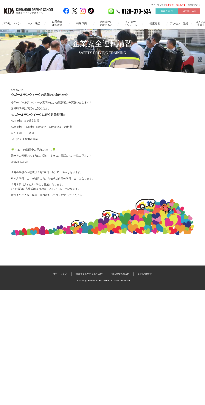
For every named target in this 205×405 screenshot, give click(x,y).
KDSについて (10, 23)
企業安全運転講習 (55, 23)
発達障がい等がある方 (104, 23)
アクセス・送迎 (177, 23)
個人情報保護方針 (122, 311)
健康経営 (153, 23)
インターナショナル (128, 23)
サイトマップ (157, 5)
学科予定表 (167, 11)
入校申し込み (189, 11)
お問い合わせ (194, 5)
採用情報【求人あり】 (175, 5)
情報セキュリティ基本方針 (87, 311)
